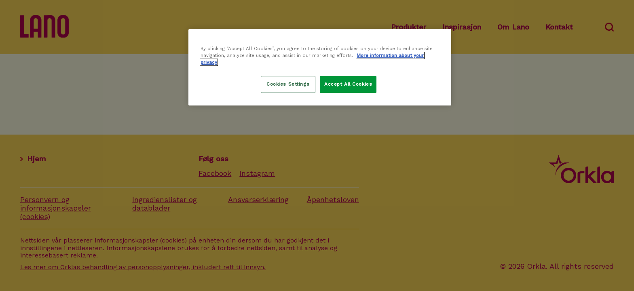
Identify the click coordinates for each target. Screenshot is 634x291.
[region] (319, 67)
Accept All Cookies (348, 84)
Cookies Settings (287, 84)
